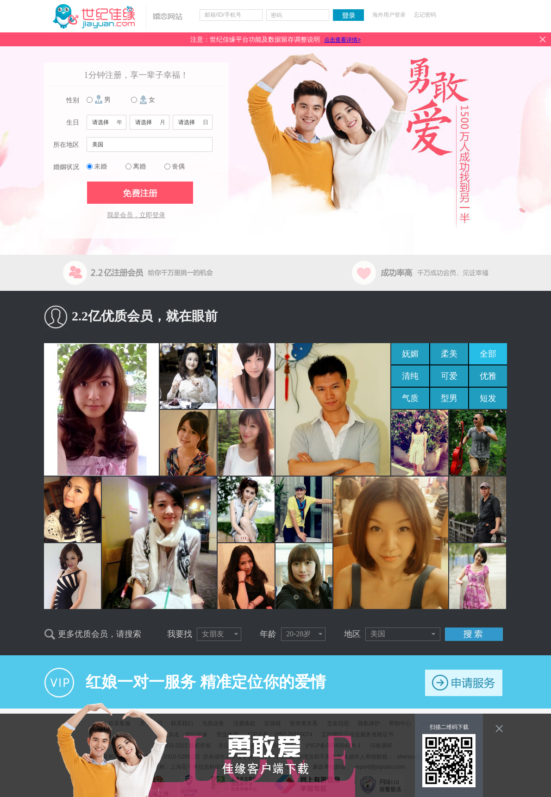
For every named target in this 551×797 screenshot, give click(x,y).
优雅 (488, 376)
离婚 (139, 166)
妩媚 (410, 353)
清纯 (410, 376)
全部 (488, 353)
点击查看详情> (342, 40)
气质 (410, 398)
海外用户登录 (389, 15)
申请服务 (463, 683)
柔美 (449, 353)
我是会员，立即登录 (136, 215)
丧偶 (178, 166)
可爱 (449, 376)
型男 (449, 398)
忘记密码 (425, 15)
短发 (488, 398)
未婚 (100, 166)
